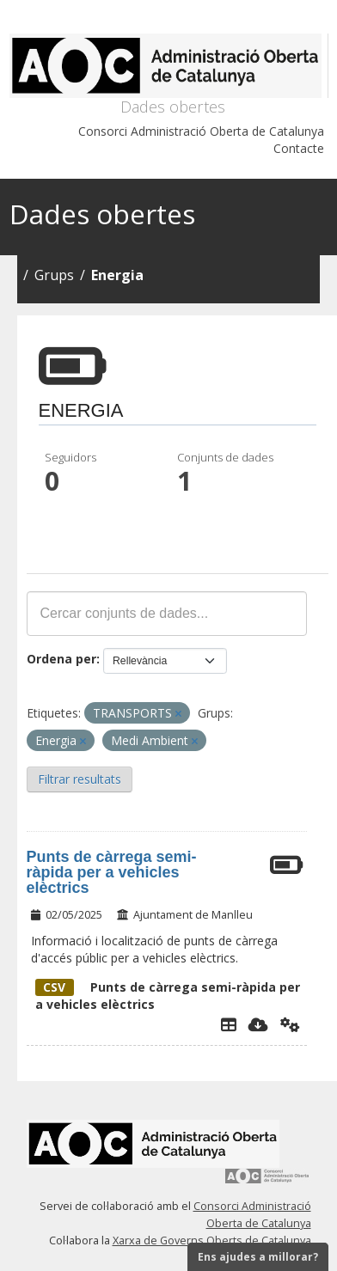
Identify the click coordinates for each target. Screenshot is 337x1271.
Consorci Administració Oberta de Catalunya (201, 131)
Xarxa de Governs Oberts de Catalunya (212, 1240)
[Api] (290, 1024)
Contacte (298, 148)
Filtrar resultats (79, 779)
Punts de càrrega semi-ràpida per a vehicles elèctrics (112, 872)
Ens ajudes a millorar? (258, 1257)
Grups (54, 275)
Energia (117, 275)
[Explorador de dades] (228, 1024)
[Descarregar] (258, 1024)
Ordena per (61, 659)
